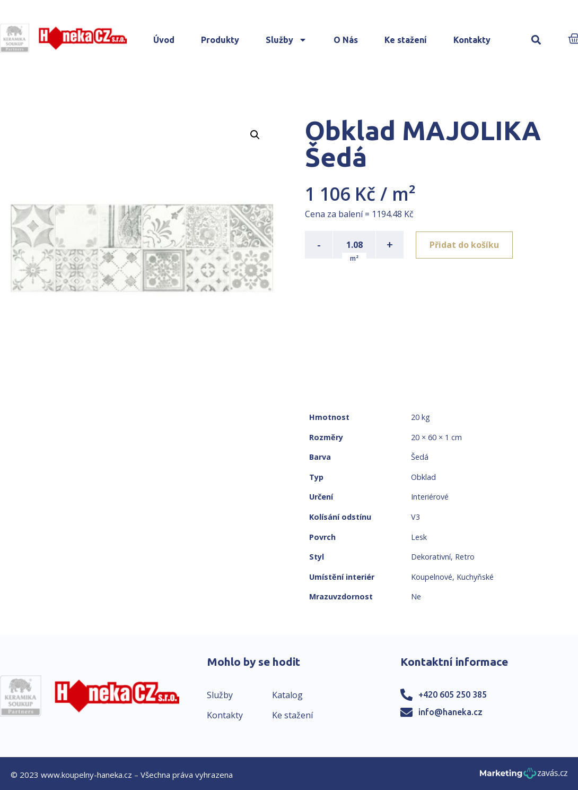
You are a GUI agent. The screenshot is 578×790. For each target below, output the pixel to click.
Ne (416, 596)
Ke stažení (405, 40)
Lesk (419, 537)
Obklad (423, 477)
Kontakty (472, 40)
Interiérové (430, 497)
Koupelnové (431, 577)
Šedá (419, 457)
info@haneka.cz (450, 712)
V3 (415, 517)
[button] (536, 40)
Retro (465, 557)
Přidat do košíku (465, 245)
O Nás (346, 40)
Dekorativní (431, 557)
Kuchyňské (475, 577)
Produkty (220, 40)
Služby (286, 39)
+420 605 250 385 (452, 694)
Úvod (163, 40)
